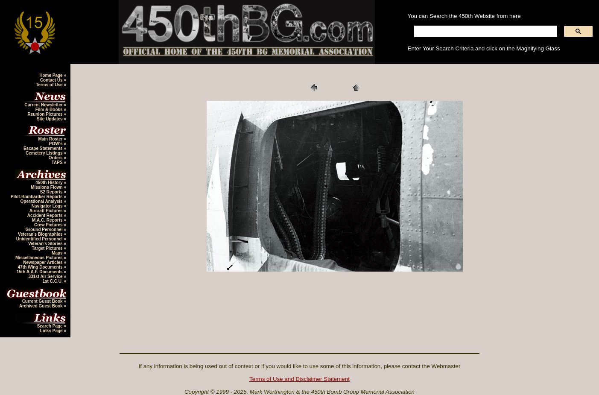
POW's (56, 143)
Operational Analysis (42, 201)
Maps (58, 253)
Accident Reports (45, 215)
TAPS (58, 162)
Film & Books (49, 109)
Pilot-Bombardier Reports (37, 196)
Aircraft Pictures (46, 210)
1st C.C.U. (53, 281)
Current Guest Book (43, 301)
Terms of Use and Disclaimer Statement (299, 379)
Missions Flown (47, 187)
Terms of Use (50, 84)
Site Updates (50, 119)
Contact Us (52, 80)
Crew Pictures (49, 224)
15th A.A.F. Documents (40, 271)
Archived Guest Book (41, 306)
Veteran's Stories (46, 243)
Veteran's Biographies (41, 234)
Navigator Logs (48, 206)
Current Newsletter (44, 104)
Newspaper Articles (43, 262)
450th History (49, 182)
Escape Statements (43, 148)
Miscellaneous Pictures (39, 257)
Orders (56, 157)
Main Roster (51, 139)
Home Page (51, 75)
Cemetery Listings (45, 153)
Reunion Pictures (45, 114)
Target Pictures (48, 248)
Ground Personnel (44, 229)
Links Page (52, 330)
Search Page (50, 326)
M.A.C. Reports (48, 220)
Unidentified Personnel (40, 239)
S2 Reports (52, 192)
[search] (485, 31)
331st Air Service (46, 276)
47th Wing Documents (41, 267)
